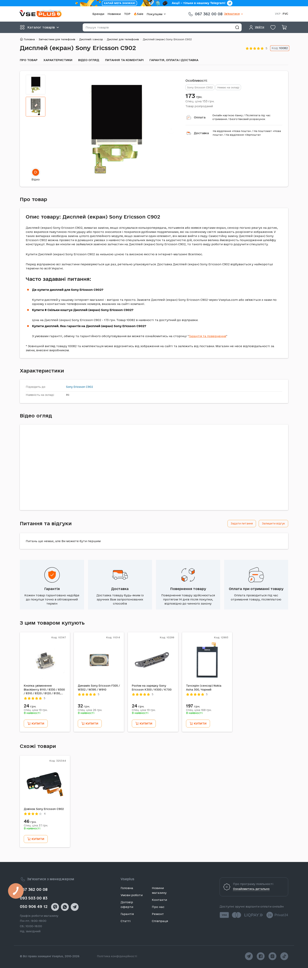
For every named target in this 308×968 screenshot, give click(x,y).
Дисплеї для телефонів (123, 39)
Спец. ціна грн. (199, 101)
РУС (285, 13)
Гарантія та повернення (207, 336)
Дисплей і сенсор (91, 39)
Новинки (114, 14)
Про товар (29, 60)
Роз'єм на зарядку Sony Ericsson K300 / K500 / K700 (151, 687)
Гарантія (52, 589)
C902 (89, 386)
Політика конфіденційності (117, 956)
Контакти (159, 899)
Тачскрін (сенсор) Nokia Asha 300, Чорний (203, 687)
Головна (29, 39)
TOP (127, 14)
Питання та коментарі (124, 60)
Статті (126, 921)
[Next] (171, 128)
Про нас (158, 907)
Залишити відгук (273, 523)
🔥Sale (138, 14)
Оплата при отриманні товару (256, 589)
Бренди (98, 14)
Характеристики (57, 60)
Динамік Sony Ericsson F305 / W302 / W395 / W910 (99, 687)
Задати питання (242, 523)
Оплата (199, 117)
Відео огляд (88, 60)
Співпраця (160, 921)
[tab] (35, 84)
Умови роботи (132, 895)
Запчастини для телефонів (57, 39)
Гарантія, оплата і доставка (173, 60)
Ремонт (158, 914)
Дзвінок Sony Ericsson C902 (44, 809)
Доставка (201, 133)
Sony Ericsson (75, 386)
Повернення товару (188, 589)
